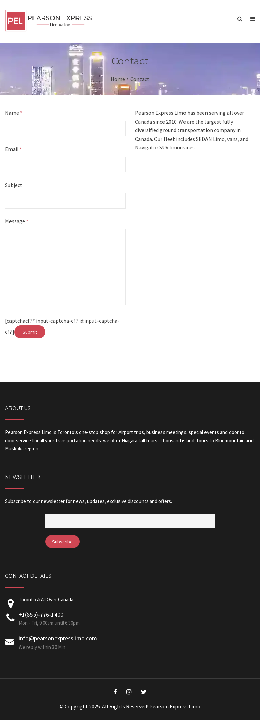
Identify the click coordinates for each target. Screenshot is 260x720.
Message (16, 221)
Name (13, 112)
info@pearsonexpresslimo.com (58, 638)
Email (13, 149)
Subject (13, 185)
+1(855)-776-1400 (41, 614)
